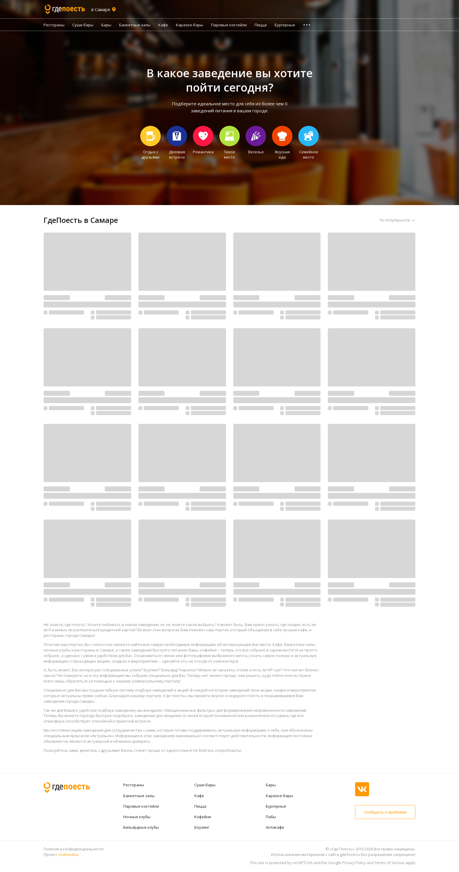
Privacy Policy (354, 862)
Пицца (261, 24)
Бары (106, 24)
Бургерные (285, 24)
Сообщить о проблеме (385, 812)
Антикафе (275, 827)
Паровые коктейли (229, 24)
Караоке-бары (189, 24)
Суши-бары (82, 24)
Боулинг (201, 827)
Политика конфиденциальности (74, 849)
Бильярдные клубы (141, 827)
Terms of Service (390, 862)
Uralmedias (68, 854)
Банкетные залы (134, 24)
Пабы (271, 816)
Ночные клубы (136, 816)
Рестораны (54, 24)
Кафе (163, 24)
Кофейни (202, 816)
